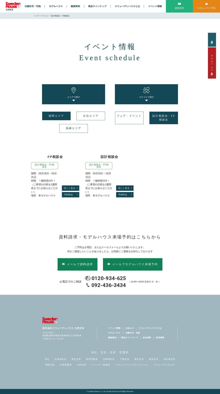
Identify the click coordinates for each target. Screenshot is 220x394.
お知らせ (129, 328)
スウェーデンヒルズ (164, 365)
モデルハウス (56, 6)
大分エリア (91, 115)
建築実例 (75, 6)
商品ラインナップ (97, 6)
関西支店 (50, 365)
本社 (47, 359)
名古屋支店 (169, 359)
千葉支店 (124, 359)
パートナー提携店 (100, 365)
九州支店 (81, 365)
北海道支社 (60, 359)
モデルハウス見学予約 (212, 62)
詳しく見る (69, 188)
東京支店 (139, 359)
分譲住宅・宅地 (33, 6)
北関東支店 (109, 359)
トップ (36, 16)
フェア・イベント (129, 115)
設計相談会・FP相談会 (163, 117)
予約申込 (68, 194)
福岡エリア (56, 115)
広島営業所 (66, 365)
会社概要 (147, 337)
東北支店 (76, 359)
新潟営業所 (92, 359)
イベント (45, 16)
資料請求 (212, 40)
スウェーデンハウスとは (127, 6)
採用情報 (160, 337)
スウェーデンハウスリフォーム (131, 365)
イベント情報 (155, 6)
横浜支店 (153, 359)
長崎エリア (73, 128)
